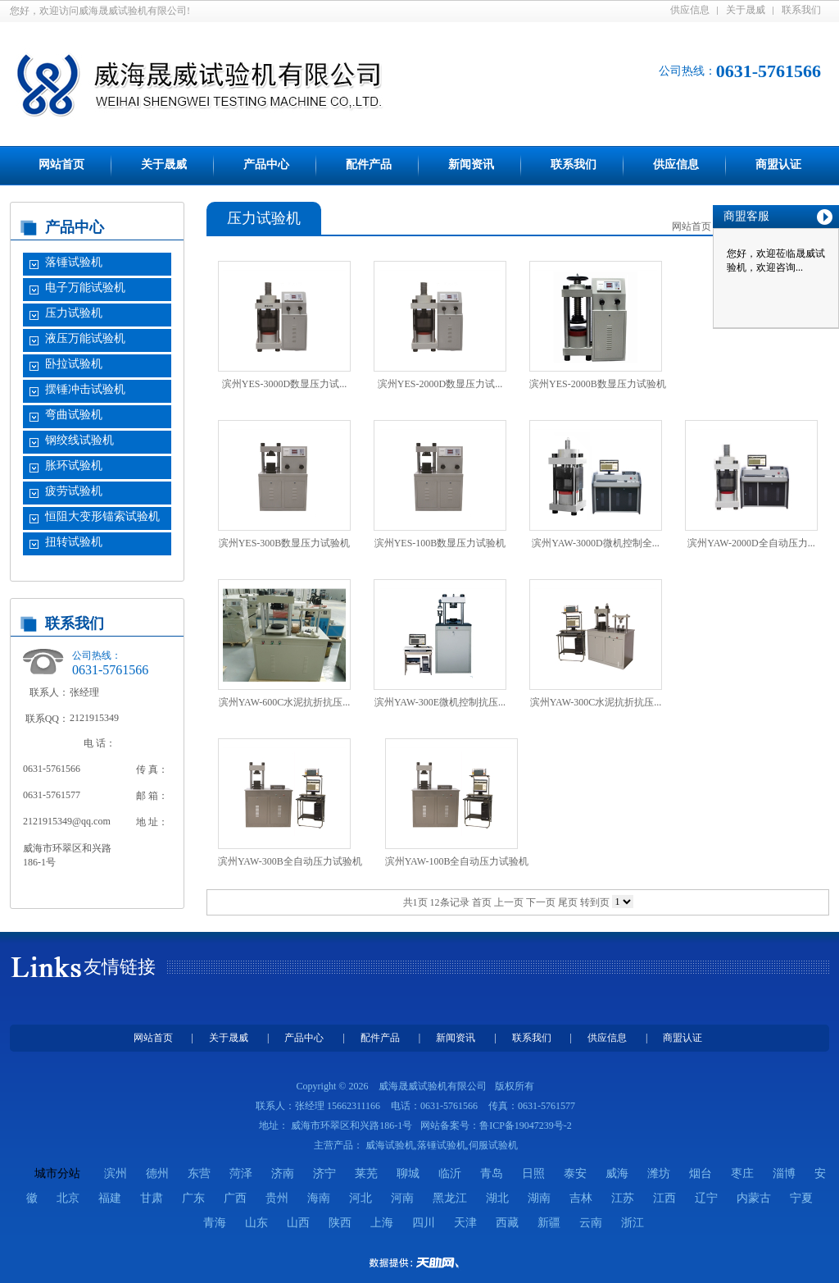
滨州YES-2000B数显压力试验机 (597, 384)
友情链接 (120, 967)
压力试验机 (73, 313)
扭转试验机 (73, 542)
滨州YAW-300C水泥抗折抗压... (596, 702)
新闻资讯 (471, 164)
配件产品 (369, 164)
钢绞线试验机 (79, 440)
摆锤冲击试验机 (85, 389)
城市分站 (57, 1173)
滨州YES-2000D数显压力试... (440, 384)
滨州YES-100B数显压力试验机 (440, 543)
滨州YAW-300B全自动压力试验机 (290, 861)
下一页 (541, 902)
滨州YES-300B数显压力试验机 (285, 543)
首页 (482, 902)
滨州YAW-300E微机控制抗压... (440, 702)
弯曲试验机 (73, 415)
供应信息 (690, 10)
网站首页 (61, 164)
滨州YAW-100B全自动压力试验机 (457, 861)
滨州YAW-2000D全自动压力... (750, 543)
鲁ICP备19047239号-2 (525, 1125)
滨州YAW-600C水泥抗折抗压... (285, 702)
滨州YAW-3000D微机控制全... (595, 543)
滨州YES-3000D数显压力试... (284, 384)
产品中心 (266, 164)
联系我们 (801, 10)
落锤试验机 (73, 262)
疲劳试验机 (73, 491)
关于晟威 (745, 10)
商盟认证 (778, 164)
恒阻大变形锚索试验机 (102, 516)
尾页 (568, 902)
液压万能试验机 (85, 338)
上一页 (509, 902)
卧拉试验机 (73, 364)
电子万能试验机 (85, 287)
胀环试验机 (73, 465)
